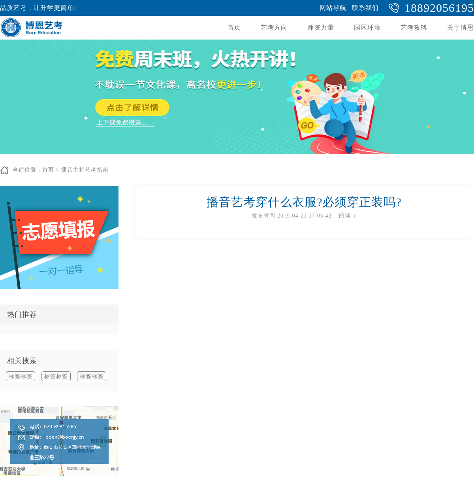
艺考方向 (274, 27)
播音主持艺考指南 (85, 170)
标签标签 (20, 376)
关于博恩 (460, 27)
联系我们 (365, 7)
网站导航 (333, 7)
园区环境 (367, 27)
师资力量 (320, 27)
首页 (234, 27)
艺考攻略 (414, 27)
